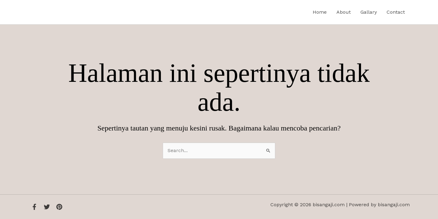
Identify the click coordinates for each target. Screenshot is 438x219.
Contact (396, 12)
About (343, 12)
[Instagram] (59, 207)
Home (320, 12)
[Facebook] (34, 207)
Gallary (368, 12)
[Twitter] (47, 207)
